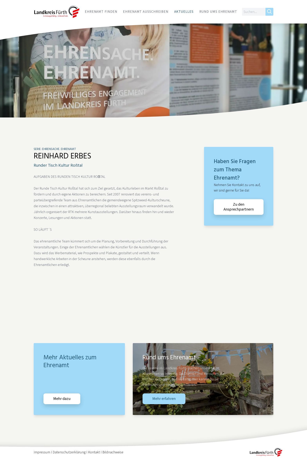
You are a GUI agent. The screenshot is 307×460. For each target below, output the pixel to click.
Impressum (42, 452)
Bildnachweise (112, 452)
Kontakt (94, 452)
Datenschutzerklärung (69, 452)
